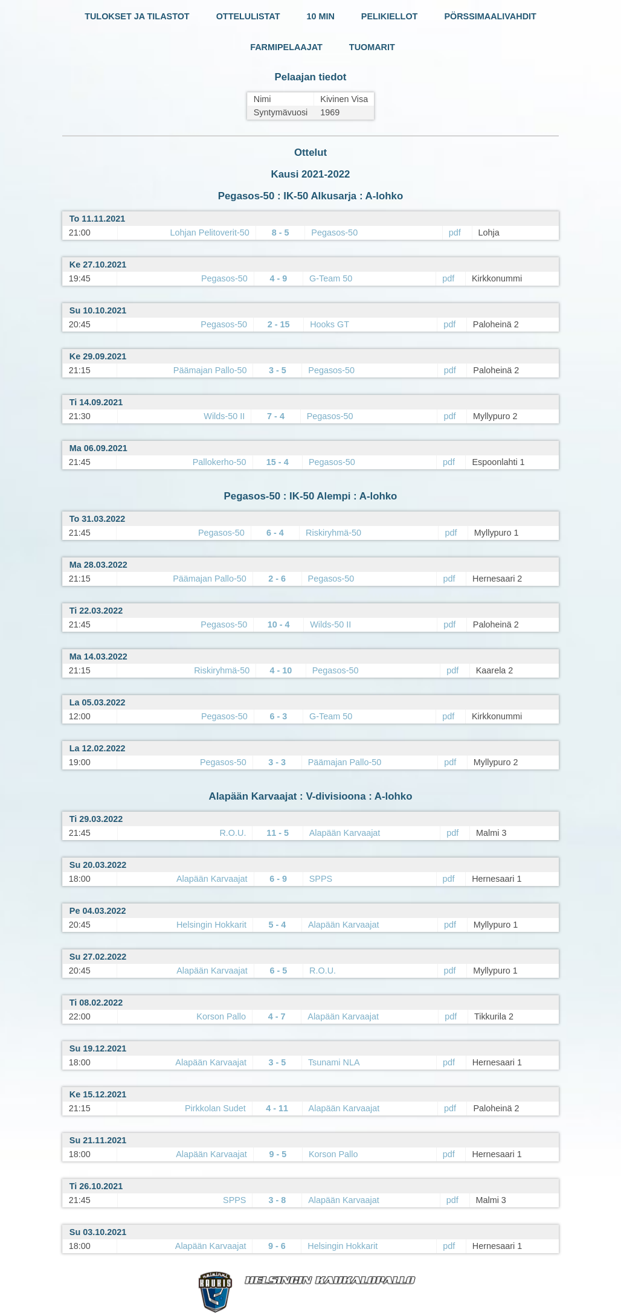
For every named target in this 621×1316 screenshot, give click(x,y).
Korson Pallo (221, 1016)
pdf (455, 232)
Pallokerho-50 (219, 462)
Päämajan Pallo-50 (210, 370)
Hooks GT (329, 324)
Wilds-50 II (224, 416)
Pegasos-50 (334, 232)
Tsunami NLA (334, 1062)
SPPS (320, 879)
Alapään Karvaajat (345, 833)
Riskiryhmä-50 (333, 533)
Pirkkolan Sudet (215, 1108)
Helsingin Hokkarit (211, 924)
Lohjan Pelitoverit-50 (209, 232)
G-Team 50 (330, 278)
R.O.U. (232, 833)
